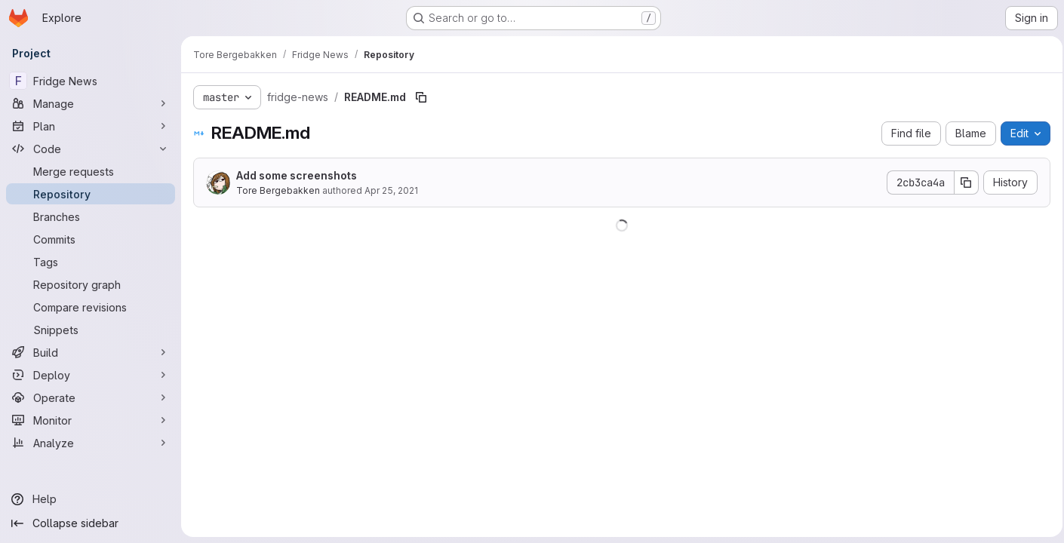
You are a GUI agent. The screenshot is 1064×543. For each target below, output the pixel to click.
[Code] (90, 148)
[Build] (90, 352)
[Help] (90, 499)
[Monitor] (90, 420)
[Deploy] (90, 374)
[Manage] (90, 103)
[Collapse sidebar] (90, 523)
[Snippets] (90, 329)
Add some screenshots (296, 175)
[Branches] (90, 216)
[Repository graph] (90, 284)
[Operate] (90, 397)
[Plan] (90, 126)
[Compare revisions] (90, 307)
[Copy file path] (421, 97)
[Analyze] (90, 442)
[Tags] (90, 261)
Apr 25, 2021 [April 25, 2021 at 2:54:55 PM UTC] (391, 190)
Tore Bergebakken (278, 190)
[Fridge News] (90, 80)
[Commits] (90, 239)
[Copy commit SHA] (962, 182)
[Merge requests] (90, 171)
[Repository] (90, 193)
